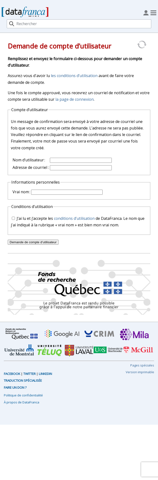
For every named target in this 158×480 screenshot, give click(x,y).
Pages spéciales (142, 365)
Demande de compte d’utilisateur (33, 242)
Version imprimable (140, 372)
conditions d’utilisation (74, 218)
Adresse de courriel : (31, 167)
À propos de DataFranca (21, 402)
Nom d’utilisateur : (29, 160)
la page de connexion (74, 99)
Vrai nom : (21, 191)
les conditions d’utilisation (74, 75)
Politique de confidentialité (23, 395)
